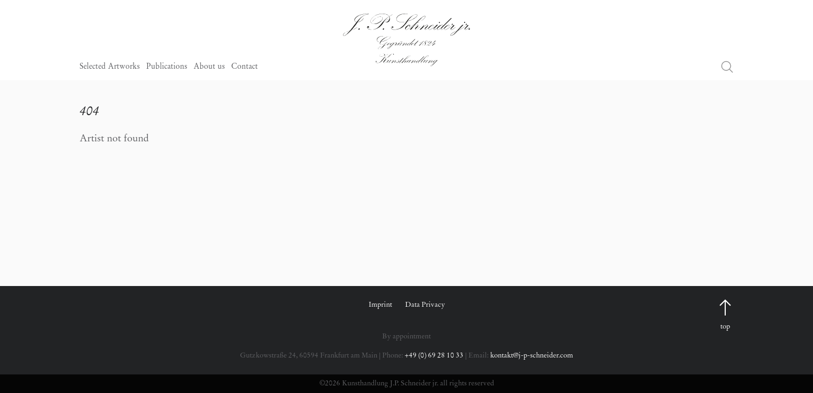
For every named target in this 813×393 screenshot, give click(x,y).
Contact (244, 67)
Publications (166, 67)
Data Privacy (425, 304)
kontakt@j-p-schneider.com (531, 355)
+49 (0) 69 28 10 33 (434, 355)
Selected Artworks (110, 67)
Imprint (380, 304)
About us (209, 67)
